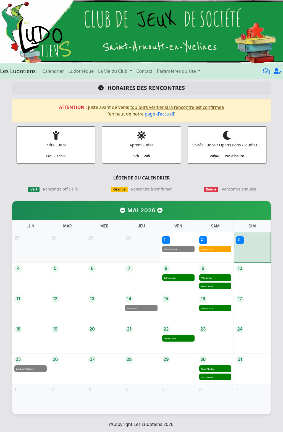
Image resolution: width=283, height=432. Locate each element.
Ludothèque (81, 71)
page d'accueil (159, 114)
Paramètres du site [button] (177, 71)
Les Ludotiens (18, 71)
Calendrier (53, 71)
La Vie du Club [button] (113, 71)
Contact (145, 71)
